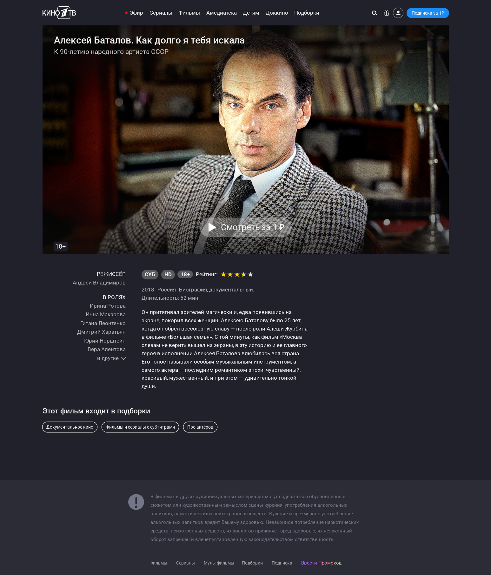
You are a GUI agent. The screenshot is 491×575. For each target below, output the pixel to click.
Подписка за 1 (428, 13)
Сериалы (160, 13)
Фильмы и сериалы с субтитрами (140, 427)
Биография (193, 289)
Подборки (306, 13)
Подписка (282, 562)
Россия (166, 289)
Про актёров (200, 427)
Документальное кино (69, 427)
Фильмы (189, 13)
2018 (148, 289)
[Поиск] (374, 13)
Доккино (277, 13)
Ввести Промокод (321, 563)
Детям (251, 13)
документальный (231, 289)
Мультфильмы (219, 562)
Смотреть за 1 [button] (253, 227)
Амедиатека (221, 13)
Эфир (136, 13)
